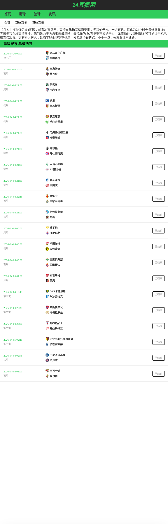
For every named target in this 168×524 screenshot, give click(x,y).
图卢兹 (54, 360)
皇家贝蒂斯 (56, 259)
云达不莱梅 (56, 164)
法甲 (6, 216)
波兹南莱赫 (56, 344)
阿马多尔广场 (57, 52)
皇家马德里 (56, 201)
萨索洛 (54, 84)
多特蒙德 (55, 248)
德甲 (6, 105)
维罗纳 (54, 227)
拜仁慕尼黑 (56, 153)
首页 (7, 14)
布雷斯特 (55, 275)
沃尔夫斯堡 (56, 121)
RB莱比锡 (55, 169)
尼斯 (52, 217)
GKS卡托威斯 (58, 291)
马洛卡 (54, 196)
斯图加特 (55, 243)
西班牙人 (55, 264)
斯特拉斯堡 (56, 211)
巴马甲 (7, 57)
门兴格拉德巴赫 (59, 132)
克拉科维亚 (56, 328)
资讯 (52, 14)
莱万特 (54, 74)
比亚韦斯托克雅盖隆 (61, 339)
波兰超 (7, 296)
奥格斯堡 (55, 105)
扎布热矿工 (56, 323)
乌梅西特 (55, 58)
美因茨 (54, 185)
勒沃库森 (55, 116)
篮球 (37, 14)
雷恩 (52, 280)
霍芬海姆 (55, 180)
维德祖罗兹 (56, 312)
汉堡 (52, 100)
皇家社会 (55, 68)
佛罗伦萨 (55, 233)
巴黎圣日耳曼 (57, 355)
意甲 (6, 89)
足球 (22, 14)
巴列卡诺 (55, 370)
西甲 (6, 73)
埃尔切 (54, 376)
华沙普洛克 (56, 296)
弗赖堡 (54, 148)
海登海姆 (55, 137)
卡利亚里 (55, 89)
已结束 (159, 55)
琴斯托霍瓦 (56, 307)
